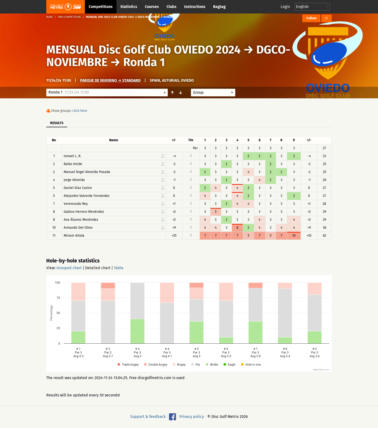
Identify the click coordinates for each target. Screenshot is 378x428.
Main (49, 17)
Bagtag (219, 6)
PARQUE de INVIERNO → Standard (110, 80)
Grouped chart (69, 268)
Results (56, 123)
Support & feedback (148, 416)
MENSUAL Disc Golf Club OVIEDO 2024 (143, 50)
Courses (152, 6)
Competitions (101, 6)
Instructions (194, 6)
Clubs (171, 6)
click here (79, 111)
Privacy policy (191, 416)
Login (285, 6)
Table (118, 268)
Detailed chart (97, 268)
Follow (311, 18)
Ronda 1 (144, 62)
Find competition (69, 17)
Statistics (128, 6)
